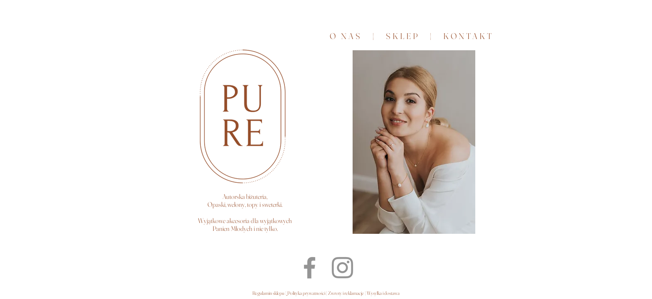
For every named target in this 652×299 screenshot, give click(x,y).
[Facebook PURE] (309, 267)
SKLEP (408, 36)
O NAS (346, 36)
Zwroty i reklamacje (345, 293)
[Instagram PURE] (342, 267)
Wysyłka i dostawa (383, 293)
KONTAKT (467, 36)
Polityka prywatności (306, 293)
